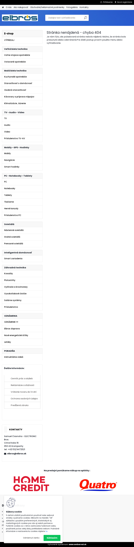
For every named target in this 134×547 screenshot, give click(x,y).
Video (7, 131)
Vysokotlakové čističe (15, 293)
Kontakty (84, 7)
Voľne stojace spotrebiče (17, 55)
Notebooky (9, 188)
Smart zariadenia (13, 258)
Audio (7, 125)
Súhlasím (52, 537)
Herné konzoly (11, 208)
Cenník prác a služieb (22, 378)
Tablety (8, 195)
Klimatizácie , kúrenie (15, 103)
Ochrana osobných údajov (24, 398)
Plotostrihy (9, 280)
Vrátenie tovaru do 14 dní (24, 391)
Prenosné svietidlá (13, 243)
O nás (9, 7)
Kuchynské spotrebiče (15, 76)
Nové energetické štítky (16, 335)
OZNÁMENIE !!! (11, 322)
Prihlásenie (108, 2)
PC (5, 181)
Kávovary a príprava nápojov (19, 96)
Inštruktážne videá (13, 357)
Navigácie (9, 160)
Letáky (7, 342)
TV (5, 118)
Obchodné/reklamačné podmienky (47, 7)
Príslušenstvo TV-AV (14, 138)
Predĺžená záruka (19, 405)
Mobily (7, 153)
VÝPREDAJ (9, 40)
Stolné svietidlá (12, 236)
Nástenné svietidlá (14, 230)
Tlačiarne (9, 201)
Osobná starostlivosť (15, 90)
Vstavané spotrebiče (15, 61)
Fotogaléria (72, 7)
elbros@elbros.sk (16, 453)
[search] (85, 18)
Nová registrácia (124, 2)
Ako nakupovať (21, 7)
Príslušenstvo (11, 307)
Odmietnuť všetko (31, 538)
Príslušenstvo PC (12, 215)
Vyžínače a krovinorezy (16, 287)
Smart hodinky (11, 166)
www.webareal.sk (77, 544)
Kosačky (8, 273)
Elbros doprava (12, 328)
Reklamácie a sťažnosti (22, 385)
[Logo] (20, 17)
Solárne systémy (12, 300)
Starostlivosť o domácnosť (18, 83)
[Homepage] (3, 7)
